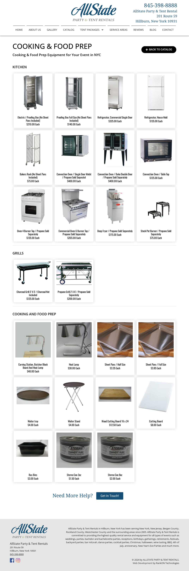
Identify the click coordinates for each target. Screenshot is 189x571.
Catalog (68, 29)
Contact (168, 29)
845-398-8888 (17, 554)
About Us (35, 29)
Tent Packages (92, 30)
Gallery (52, 29)
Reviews (138, 29)
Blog (153, 29)
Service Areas (118, 29)
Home (19, 29)
